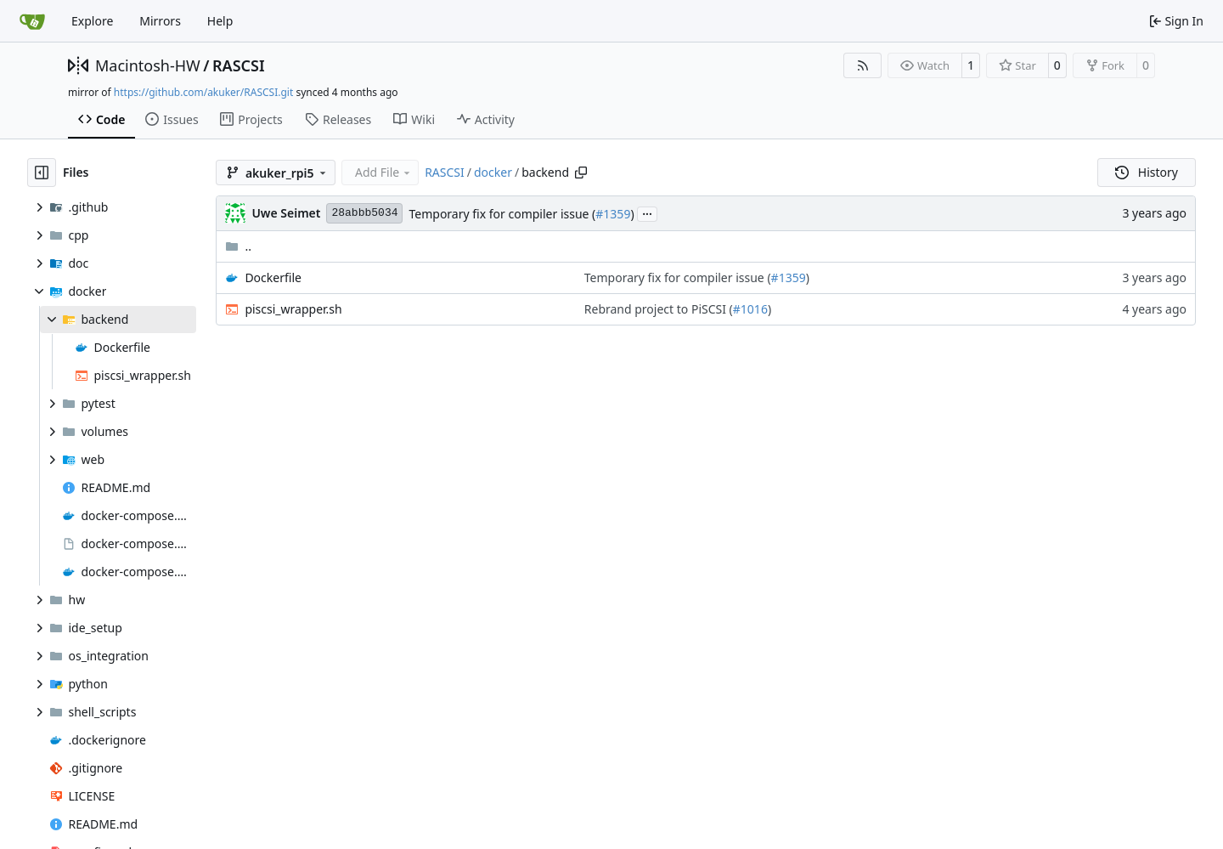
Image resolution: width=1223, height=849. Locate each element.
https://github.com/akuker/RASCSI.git (203, 92)
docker (493, 172)
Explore (92, 21)
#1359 (612, 214)
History (1146, 172)
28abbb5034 (364, 213)
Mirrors (160, 21)
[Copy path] (581, 172)
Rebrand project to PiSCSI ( (658, 309)
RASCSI (238, 65)
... (647, 212)
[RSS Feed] (862, 65)
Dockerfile (273, 277)
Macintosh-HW (147, 65)
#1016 (750, 309)
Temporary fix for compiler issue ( (502, 214)
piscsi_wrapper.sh (293, 309)
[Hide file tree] (41, 172)
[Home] (32, 21)
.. (238, 246)
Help (220, 21)
